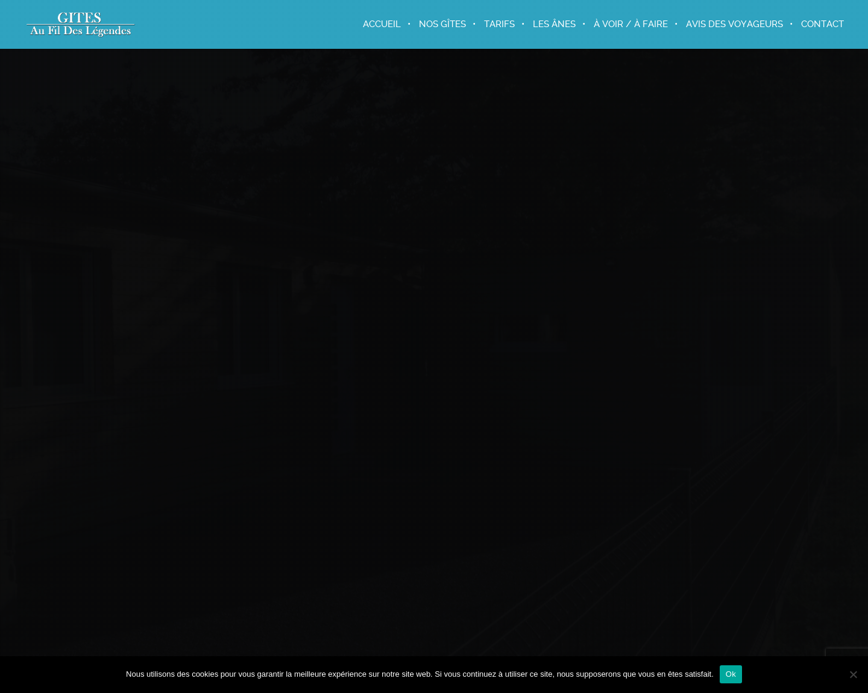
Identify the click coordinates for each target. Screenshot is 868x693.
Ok (731, 674)
